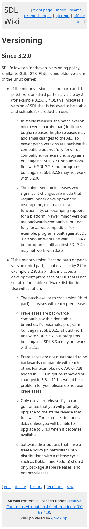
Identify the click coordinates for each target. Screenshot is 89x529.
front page (42, 10)
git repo (63, 15)
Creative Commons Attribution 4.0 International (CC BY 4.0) (44, 506)
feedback (55, 486)
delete (20, 486)
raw (70, 486)
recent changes (38, 15)
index (61, 10)
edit (7, 486)
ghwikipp (59, 518)
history (36, 486)
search (76, 10)
